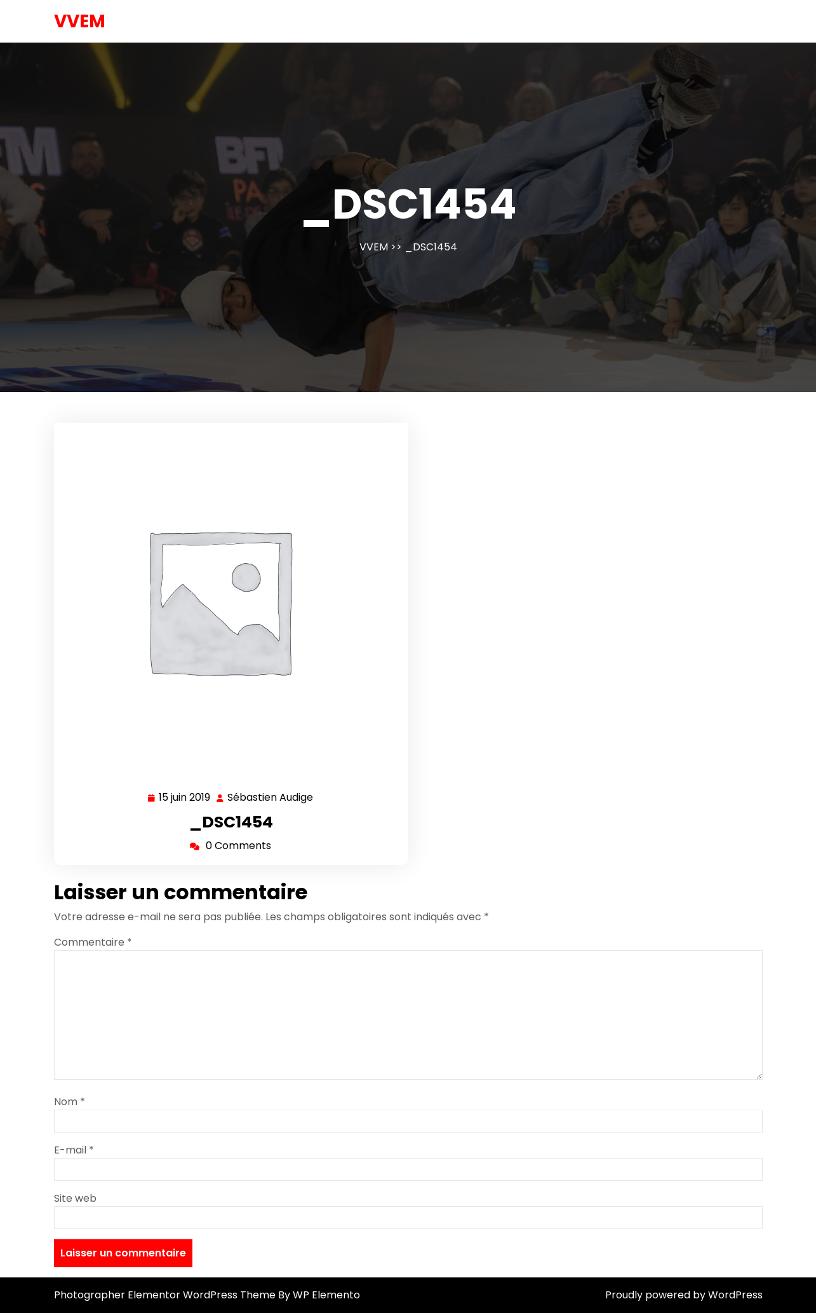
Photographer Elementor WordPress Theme (166, 1295)
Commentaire (93, 942)
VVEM (79, 21)
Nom (69, 1101)
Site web (75, 1198)
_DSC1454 (231, 822)
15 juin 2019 (185, 797)
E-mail (74, 1150)
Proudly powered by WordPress (684, 1295)
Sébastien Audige (270, 797)
